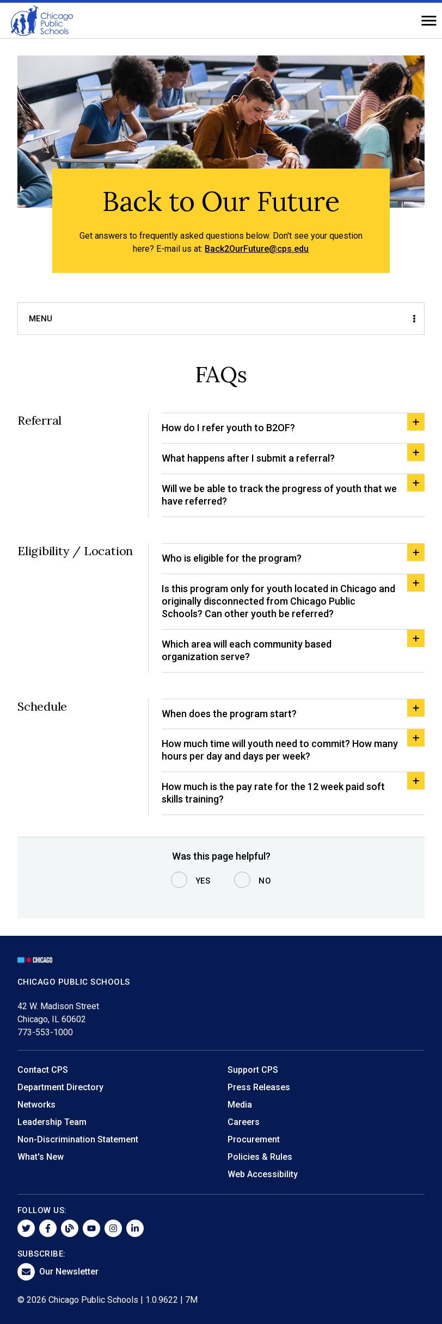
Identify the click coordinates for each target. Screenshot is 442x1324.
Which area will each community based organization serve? (246, 650)
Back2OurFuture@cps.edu (257, 249)
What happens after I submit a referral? (248, 458)
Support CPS (253, 1070)
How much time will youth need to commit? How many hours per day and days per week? (280, 750)
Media (240, 1104)
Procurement (254, 1139)
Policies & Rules (260, 1157)
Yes (203, 881)
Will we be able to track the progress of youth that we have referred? (279, 495)
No (265, 881)
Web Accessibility (263, 1174)
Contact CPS (42, 1070)
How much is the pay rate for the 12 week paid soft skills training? (273, 793)
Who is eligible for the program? (232, 558)
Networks (36, 1104)
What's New (40, 1157)
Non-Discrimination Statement (77, 1139)
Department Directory (60, 1087)
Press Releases (259, 1087)
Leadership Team (52, 1122)
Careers (244, 1122)
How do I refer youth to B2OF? (228, 427)
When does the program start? (229, 713)
